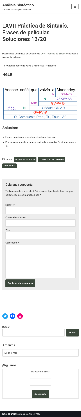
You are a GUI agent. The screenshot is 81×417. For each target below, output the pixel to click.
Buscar (5, 327)
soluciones (9, 166)
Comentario (12, 242)
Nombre (10, 204)
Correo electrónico (15, 217)
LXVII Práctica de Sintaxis (54, 53)
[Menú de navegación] (75, 6)
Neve (4, 414)
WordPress (34, 414)
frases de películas (25, 160)
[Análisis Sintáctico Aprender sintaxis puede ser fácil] (18, 6)
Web (7, 230)
